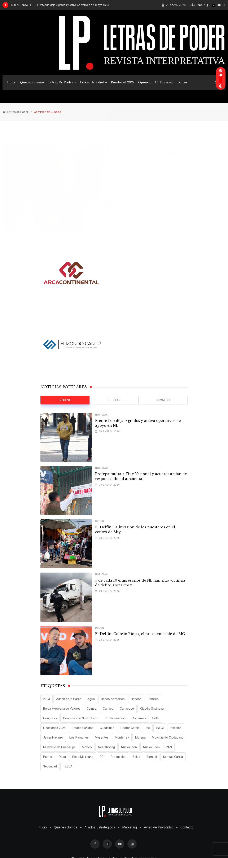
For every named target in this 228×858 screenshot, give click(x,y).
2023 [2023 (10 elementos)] (46, 699)
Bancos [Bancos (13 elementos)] (136, 699)
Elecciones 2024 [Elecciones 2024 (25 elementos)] (54, 728)
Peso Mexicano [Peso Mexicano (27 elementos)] (82, 757)
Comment (163, 400)
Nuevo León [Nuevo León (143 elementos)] (151, 747)
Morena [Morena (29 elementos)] (140, 737)
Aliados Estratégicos (99, 827)
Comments (193, 192)
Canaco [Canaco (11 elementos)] (108, 708)
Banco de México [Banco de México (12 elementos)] (113, 699)
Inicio (11, 82)
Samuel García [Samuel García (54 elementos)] (173, 757)
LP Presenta (164, 82)
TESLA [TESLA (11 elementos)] (67, 766)
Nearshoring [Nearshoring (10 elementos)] (106, 747)
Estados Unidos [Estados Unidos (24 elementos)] (82, 728)
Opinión (144, 82)
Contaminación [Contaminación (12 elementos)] (115, 718)
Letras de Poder (60, 82)
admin (145, 192)
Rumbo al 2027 (122, 82)
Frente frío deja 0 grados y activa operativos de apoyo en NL (73, 4)
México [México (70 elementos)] (87, 747)
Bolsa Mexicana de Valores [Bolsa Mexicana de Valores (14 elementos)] (61, 708)
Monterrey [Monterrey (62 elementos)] (122, 737)
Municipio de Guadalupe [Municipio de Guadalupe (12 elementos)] (59, 747)
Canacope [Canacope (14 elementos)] (127, 708)
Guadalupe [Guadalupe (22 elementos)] (107, 728)
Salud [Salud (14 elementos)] (136, 757)
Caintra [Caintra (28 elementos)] (92, 708)
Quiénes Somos (32, 82)
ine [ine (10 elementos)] (148, 728)
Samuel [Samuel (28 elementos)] (151, 757)
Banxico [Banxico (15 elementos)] (153, 699)
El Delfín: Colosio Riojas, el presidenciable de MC (140, 634)
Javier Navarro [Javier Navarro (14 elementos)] (53, 737)
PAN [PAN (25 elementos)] (169, 747)
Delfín (182, 82)
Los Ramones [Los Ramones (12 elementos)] (79, 737)
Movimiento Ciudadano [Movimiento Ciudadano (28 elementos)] (168, 737)
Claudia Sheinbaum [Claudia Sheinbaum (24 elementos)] (153, 708)
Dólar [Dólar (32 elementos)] (155, 718)
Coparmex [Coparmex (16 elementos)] (139, 718)
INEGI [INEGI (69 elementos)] (160, 728)
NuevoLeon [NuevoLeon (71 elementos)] (129, 747)
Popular (114, 400)
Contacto (186, 827)
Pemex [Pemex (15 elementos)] (48, 757)
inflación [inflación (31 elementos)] (175, 728)
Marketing (129, 827)
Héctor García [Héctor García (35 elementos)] (130, 728)
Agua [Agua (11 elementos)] (91, 699)
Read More (170, 203)
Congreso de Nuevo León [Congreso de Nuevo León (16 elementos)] (80, 718)
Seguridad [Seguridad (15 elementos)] (50, 766)
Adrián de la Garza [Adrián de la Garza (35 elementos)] (68, 699)
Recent (65, 400)
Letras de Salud (92, 82)
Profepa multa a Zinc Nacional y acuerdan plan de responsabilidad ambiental (141, 476)
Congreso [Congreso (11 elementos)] (50, 718)
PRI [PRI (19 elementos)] (102, 757)
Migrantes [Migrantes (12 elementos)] (102, 737)
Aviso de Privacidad (158, 827)
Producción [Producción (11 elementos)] (118, 757)
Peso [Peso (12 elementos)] (62, 757)
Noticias (101, 414)
